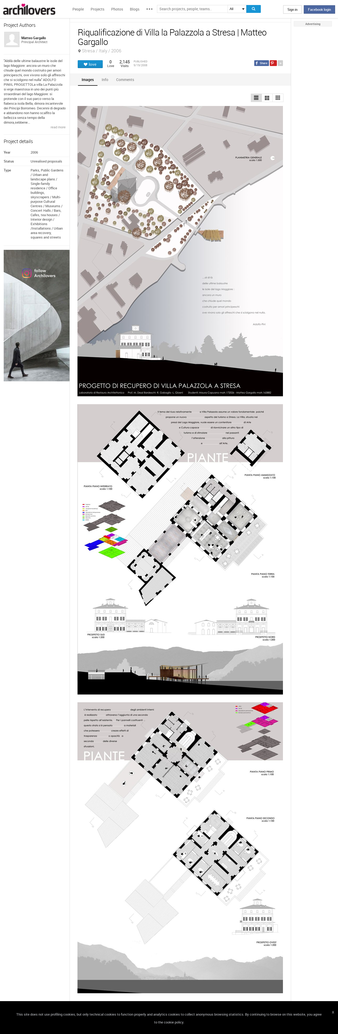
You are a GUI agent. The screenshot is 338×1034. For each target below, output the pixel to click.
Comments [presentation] (126, 79)
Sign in (292, 9)
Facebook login (319, 9)
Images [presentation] (88, 79)
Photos (117, 9)
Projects (97, 9)
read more (58, 127)
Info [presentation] (105, 79)
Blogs (134, 9)
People (78, 9)
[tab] (88, 79)
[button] (256, 98)
